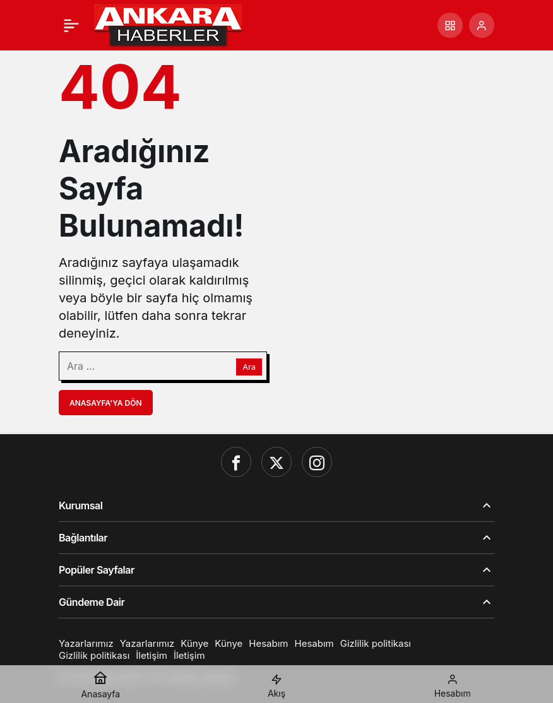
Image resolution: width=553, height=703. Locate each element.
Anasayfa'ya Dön (105, 403)
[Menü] (71, 25)
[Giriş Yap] (481, 25)
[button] (450, 25)
